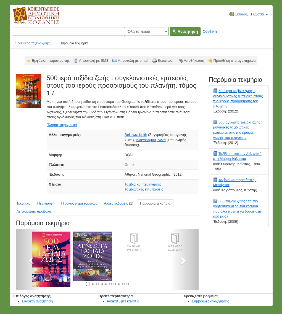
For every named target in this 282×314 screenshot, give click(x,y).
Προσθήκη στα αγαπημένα (235, 60)
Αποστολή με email (133, 60)
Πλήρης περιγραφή (62, 125)
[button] (29, 259)
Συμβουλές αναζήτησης (210, 301)
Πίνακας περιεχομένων (79, 203)
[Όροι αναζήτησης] (68, 31)
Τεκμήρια (24, 203)
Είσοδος (238, 14)
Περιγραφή (46, 203)
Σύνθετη (210, 31)
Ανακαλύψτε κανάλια (123, 301)
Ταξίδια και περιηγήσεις (143, 184)
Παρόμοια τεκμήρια (155, 203)
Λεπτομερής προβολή (34, 211)
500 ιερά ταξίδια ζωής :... (36, 43)
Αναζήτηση (185, 31)
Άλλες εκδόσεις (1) (118, 203)
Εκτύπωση (166, 60)
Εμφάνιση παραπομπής (51, 60)
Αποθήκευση (194, 60)
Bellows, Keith (136, 135)
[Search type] (146, 31)
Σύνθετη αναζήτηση (37, 301)
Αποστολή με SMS (94, 60)
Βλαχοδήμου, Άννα (151, 140)
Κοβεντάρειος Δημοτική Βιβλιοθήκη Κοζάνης (31, 19)
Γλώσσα (259, 14)
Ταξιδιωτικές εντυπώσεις (144, 189)
